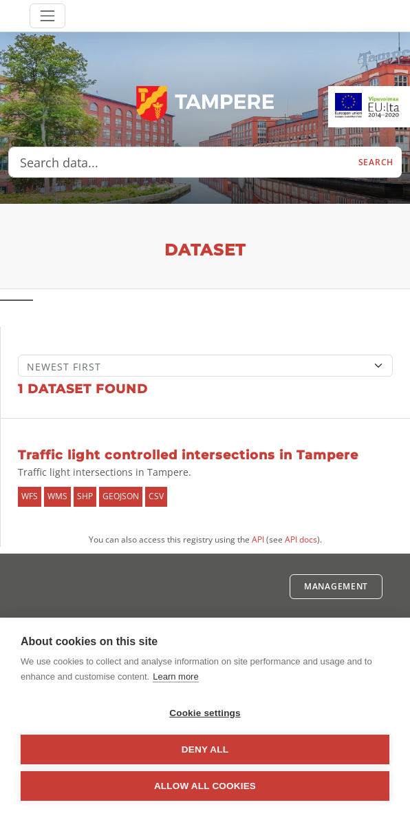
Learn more (175, 676)
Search (375, 162)
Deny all (205, 749)
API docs (301, 539)
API (258, 539)
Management (336, 586)
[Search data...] (179, 162)
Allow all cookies (205, 786)
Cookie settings (205, 713)
